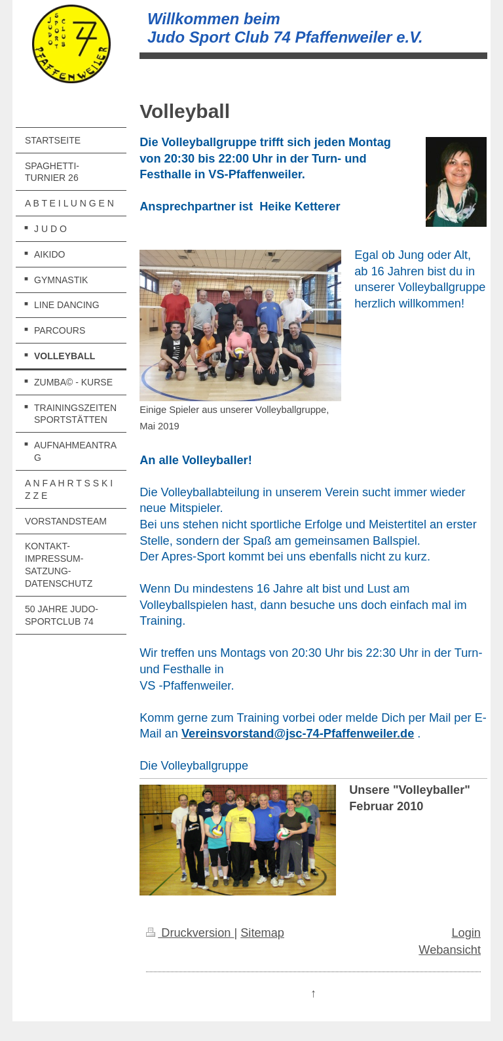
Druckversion (190, 932)
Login (466, 932)
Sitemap (262, 932)
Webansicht (450, 949)
